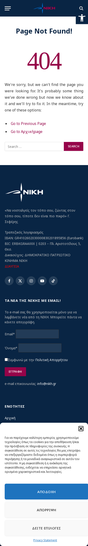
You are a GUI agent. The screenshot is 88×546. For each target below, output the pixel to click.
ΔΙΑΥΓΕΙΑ (12, 266)
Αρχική (10, 418)
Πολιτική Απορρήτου (51, 360)
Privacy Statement (45, 540)
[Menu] (8, 8)
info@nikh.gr (46, 383)
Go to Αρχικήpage (26, 131)
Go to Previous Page (28, 123)
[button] (82, 18)
